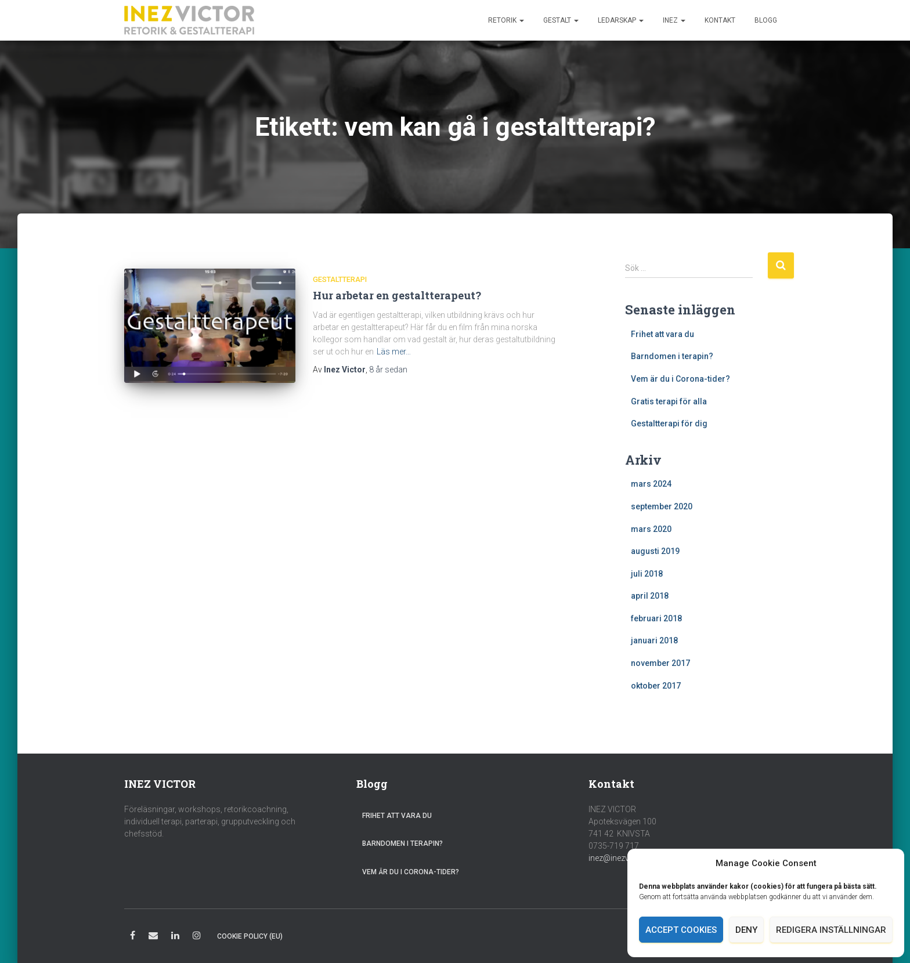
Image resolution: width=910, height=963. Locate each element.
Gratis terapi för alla (669, 401)
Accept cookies (681, 930)
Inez (674, 20)
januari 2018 (654, 640)
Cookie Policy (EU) (250, 936)
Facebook (132, 937)
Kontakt (720, 20)
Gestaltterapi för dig (669, 423)
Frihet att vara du (662, 334)
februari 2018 (656, 618)
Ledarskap (621, 20)
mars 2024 (651, 483)
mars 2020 (651, 529)
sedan (388, 369)
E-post (153, 937)
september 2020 (661, 506)
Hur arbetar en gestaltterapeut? (397, 295)
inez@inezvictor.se (622, 858)
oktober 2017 (656, 685)
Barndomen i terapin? (672, 356)
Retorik (506, 20)
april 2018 (650, 595)
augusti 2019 (655, 551)
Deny (746, 930)
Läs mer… (394, 351)
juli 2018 (647, 573)
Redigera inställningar (831, 930)
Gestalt (561, 20)
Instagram (197, 937)
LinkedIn (175, 937)
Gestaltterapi (340, 279)
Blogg (765, 20)
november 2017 (660, 663)
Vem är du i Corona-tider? (680, 378)
